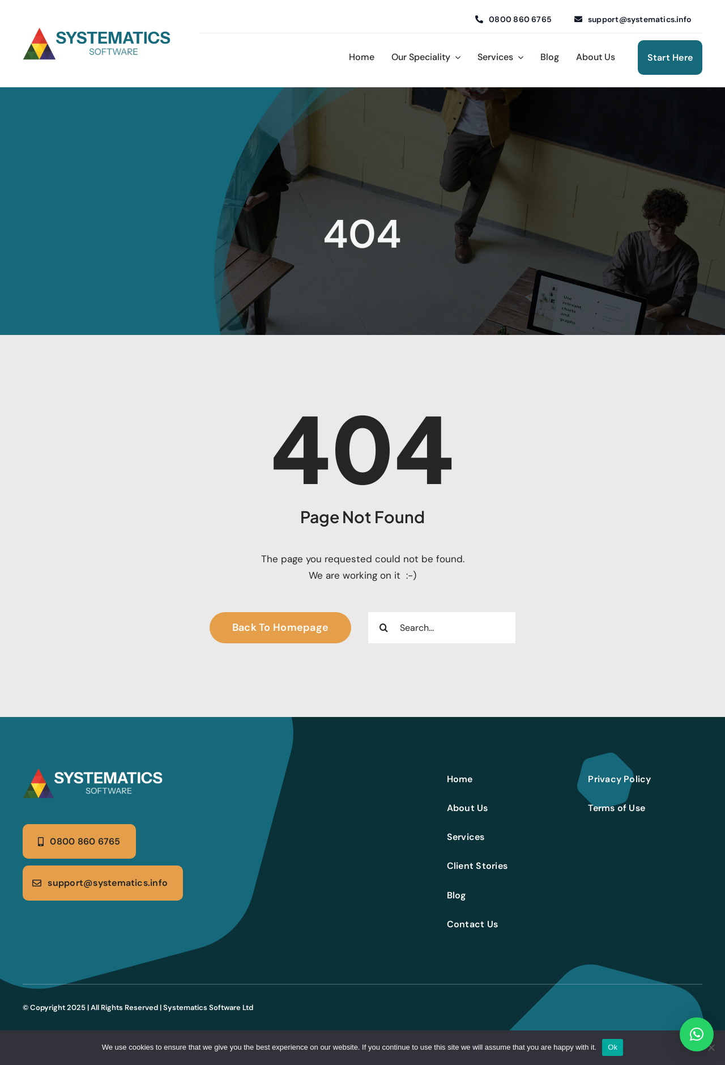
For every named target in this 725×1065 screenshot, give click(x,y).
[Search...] (441, 627)
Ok (612, 1047)
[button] (697, 1034)
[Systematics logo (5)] (93, 772)
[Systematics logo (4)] (97, 32)
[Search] (383, 627)
